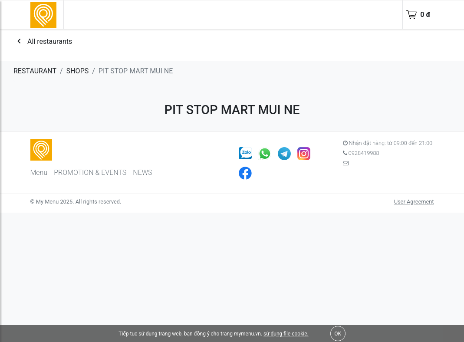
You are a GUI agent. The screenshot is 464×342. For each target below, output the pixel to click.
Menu (39, 172)
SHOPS (77, 71)
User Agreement (414, 201)
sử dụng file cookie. (286, 334)
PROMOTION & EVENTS (90, 172)
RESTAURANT (34, 71)
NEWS (142, 172)
